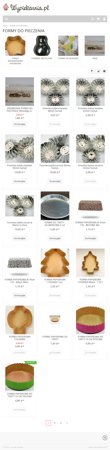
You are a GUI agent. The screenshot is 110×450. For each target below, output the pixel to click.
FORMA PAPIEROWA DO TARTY (55, 338)
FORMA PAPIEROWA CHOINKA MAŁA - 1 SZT (90, 281)
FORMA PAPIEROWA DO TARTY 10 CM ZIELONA (19, 395)
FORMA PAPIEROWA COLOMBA (19, 338)
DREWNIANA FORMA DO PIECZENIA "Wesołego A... (20, 109)
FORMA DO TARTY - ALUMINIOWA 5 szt (55, 224)
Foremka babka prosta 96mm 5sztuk (55, 167)
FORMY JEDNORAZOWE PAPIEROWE (15, 61)
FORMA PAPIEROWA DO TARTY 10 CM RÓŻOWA (90, 338)
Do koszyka (19, 124)
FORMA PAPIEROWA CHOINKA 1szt (55, 281)
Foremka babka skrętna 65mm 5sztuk (90, 167)
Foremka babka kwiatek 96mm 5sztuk (19, 167)
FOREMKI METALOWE (41, 58)
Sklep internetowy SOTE (97, 447)
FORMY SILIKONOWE (68, 58)
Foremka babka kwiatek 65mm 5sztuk (90, 109)
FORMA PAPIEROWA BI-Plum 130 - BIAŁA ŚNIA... (20, 281)
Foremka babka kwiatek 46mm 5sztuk (55, 109)
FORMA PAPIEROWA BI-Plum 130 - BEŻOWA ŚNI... (90, 224)
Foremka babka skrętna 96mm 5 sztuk (19, 224)
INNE (94, 58)
